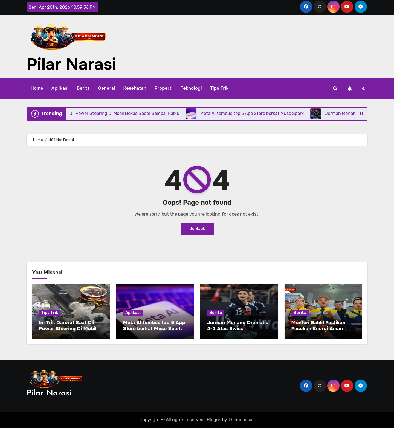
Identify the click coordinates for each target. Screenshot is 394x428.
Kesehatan (134, 88)
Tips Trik (219, 88)
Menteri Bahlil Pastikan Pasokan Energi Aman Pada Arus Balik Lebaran (320, 328)
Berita (83, 88)
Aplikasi (59, 88)
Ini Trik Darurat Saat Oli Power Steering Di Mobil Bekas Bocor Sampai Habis (70, 328)
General (106, 88)
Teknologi (191, 88)
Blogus (214, 419)
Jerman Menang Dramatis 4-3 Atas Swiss (237, 326)
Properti (163, 88)
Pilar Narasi (71, 64)
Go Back (197, 228)
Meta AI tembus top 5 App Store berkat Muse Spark (154, 326)
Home (37, 88)
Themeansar (241, 419)
